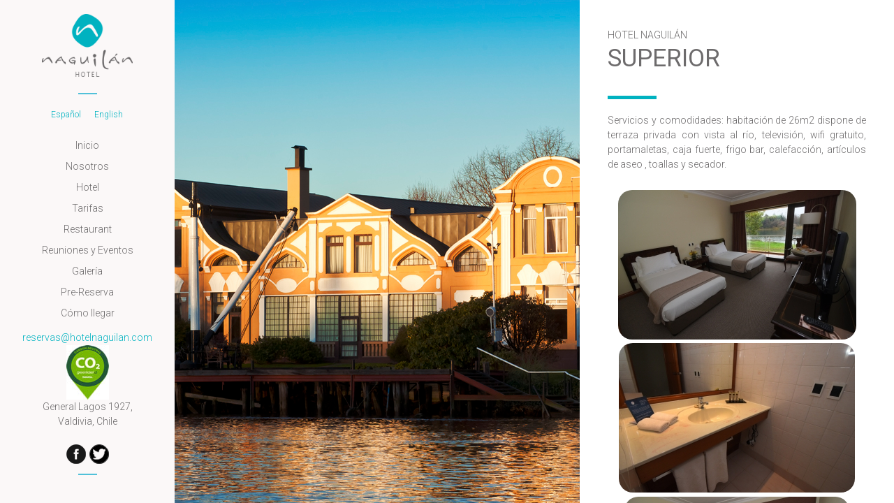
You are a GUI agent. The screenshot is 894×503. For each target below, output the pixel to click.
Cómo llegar (88, 313)
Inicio (87, 145)
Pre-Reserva (87, 292)
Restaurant (88, 229)
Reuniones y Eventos (87, 250)
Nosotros (87, 166)
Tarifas (87, 208)
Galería (87, 271)
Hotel (87, 187)
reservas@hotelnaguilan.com (87, 337)
